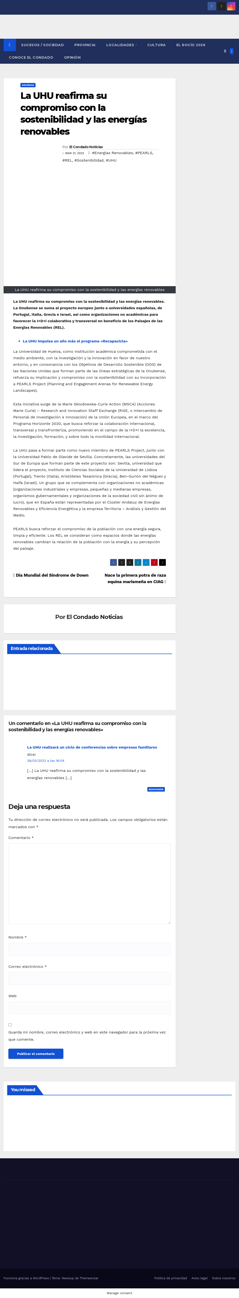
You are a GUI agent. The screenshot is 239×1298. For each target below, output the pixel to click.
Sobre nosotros (223, 1278)
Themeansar (89, 1278)
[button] (225, 51)
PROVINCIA (85, 45)
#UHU (111, 160)
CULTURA (156, 45)
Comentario (21, 837)
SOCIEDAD (28, 85)
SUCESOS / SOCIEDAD (42, 45)
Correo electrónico (27, 966)
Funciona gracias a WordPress (27, 1278)
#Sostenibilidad (88, 160)
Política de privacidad (170, 1278)
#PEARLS (143, 153)
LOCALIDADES (120, 45)
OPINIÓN (72, 57)
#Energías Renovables (112, 153)
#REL (67, 160)
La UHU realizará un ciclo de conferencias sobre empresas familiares (92, 747)
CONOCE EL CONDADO (31, 57)
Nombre (17, 937)
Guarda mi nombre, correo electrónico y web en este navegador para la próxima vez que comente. (87, 1036)
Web (12, 996)
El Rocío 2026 (191, 45)
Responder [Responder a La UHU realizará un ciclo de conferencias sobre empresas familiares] (156, 789)
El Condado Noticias (86, 147)
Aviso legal (199, 1278)
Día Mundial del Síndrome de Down (51, 575)
